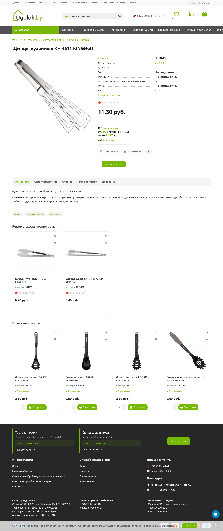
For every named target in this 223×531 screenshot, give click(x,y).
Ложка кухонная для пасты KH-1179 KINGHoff (186, 378)
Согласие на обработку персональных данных (38, 476)
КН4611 (17, 214)
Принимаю (189, 525)
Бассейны (95, 29)
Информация (22, 460)
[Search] (96, 16)
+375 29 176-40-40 (25, 449)
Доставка (17, 2)
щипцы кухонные (35, 214)
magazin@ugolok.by (162, 471)
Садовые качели (155, 29)
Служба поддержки (95, 460)
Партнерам (108, 2)
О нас (53, 2)
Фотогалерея (87, 481)
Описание (22, 181)
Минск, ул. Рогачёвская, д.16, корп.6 (171, 484)
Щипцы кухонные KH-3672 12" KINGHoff (84, 280)
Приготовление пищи (53, 39)
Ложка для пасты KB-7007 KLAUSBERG (31, 378)
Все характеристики (109, 94)
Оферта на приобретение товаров (31, 481)
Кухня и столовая (28, 39)
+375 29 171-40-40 (146, 16)
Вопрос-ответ (88, 181)
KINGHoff (160, 63)
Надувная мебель (123, 29)
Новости (42, 2)
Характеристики (45, 181)
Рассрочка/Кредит (126, 2)
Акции (83, 466)
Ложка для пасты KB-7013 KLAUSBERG (132, 378)
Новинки (71, 29)
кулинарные (56, 214)
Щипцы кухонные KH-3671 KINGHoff (31, 280)
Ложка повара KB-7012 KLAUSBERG (79, 378)
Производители (89, 476)
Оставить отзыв (79, 2)
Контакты (30, 2)
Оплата (63, 2)
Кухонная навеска (79, 39)
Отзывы (95, 2)
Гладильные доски (186, 29)
